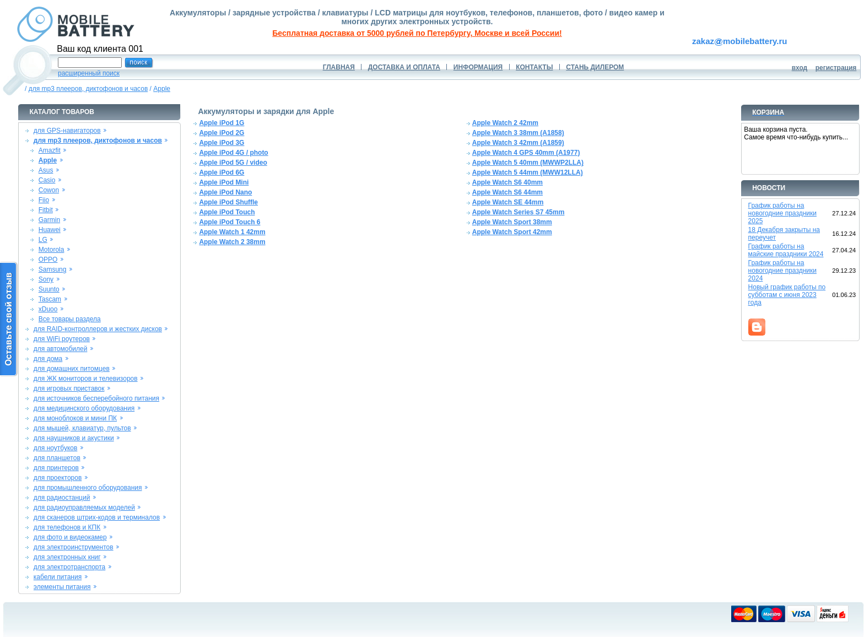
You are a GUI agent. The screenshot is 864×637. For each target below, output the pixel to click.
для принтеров (56, 468)
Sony (46, 279)
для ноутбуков (56, 448)
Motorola (51, 249)
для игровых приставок (69, 388)
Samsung (53, 269)
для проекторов (58, 478)
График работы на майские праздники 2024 (786, 250)
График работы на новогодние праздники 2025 (782, 213)
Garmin (49, 220)
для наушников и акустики (74, 438)
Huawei (50, 230)
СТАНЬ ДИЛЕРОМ (595, 67)
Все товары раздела (70, 319)
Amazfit (50, 150)
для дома (48, 359)
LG (43, 240)
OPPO (48, 259)
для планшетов (57, 458)
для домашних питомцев (72, 369)
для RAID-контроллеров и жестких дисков (98, 329)
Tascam (50, 299)
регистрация (836, 68)
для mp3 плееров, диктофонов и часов (88, 89)
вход (800, 68)
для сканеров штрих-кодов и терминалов (97, 517)
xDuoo (48, 309)
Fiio (44, 200)
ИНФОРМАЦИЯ (478, 67)
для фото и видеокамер (70, 537)
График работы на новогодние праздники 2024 (782, 270)
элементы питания (62, 587)
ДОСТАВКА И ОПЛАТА (404, 67)
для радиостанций (62, 497)
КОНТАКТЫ (534, 67)
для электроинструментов (74, 547)
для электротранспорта (69, 567)
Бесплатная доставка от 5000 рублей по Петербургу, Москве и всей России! (416, 33)
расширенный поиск (89, 73)
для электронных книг (67, 557)
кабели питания (58, 577)
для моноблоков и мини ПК (75, 418)
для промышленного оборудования (88, 488)
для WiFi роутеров (62, 339)
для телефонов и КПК (67, 527)
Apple (161, 89)
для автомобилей (61, 349)
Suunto (49, 289)
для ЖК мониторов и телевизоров (86, 378)
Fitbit (46, 210)
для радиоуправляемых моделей (84, 507)
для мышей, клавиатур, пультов (82, 428)
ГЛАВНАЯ (339, 67)
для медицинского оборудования (84, 408)
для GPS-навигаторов (67, 130)
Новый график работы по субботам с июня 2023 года (787, 294)
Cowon (49, 190)
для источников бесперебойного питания (96, 398)
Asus (46, 170)
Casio (47, 180)
